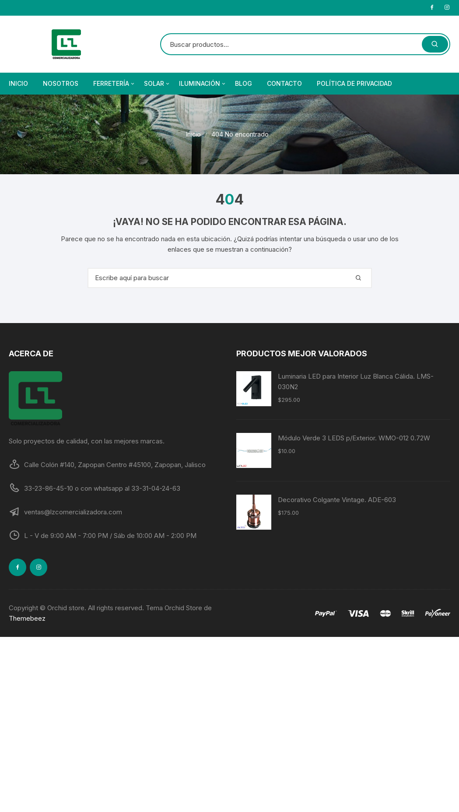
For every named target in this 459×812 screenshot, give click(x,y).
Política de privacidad (354, 83)
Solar (157, 84)
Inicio (18, 83)
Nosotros (60, 83)
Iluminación (203, 84)
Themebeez (27, 618)
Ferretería (114, 84)
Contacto (284, 83)
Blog (243, 83)
